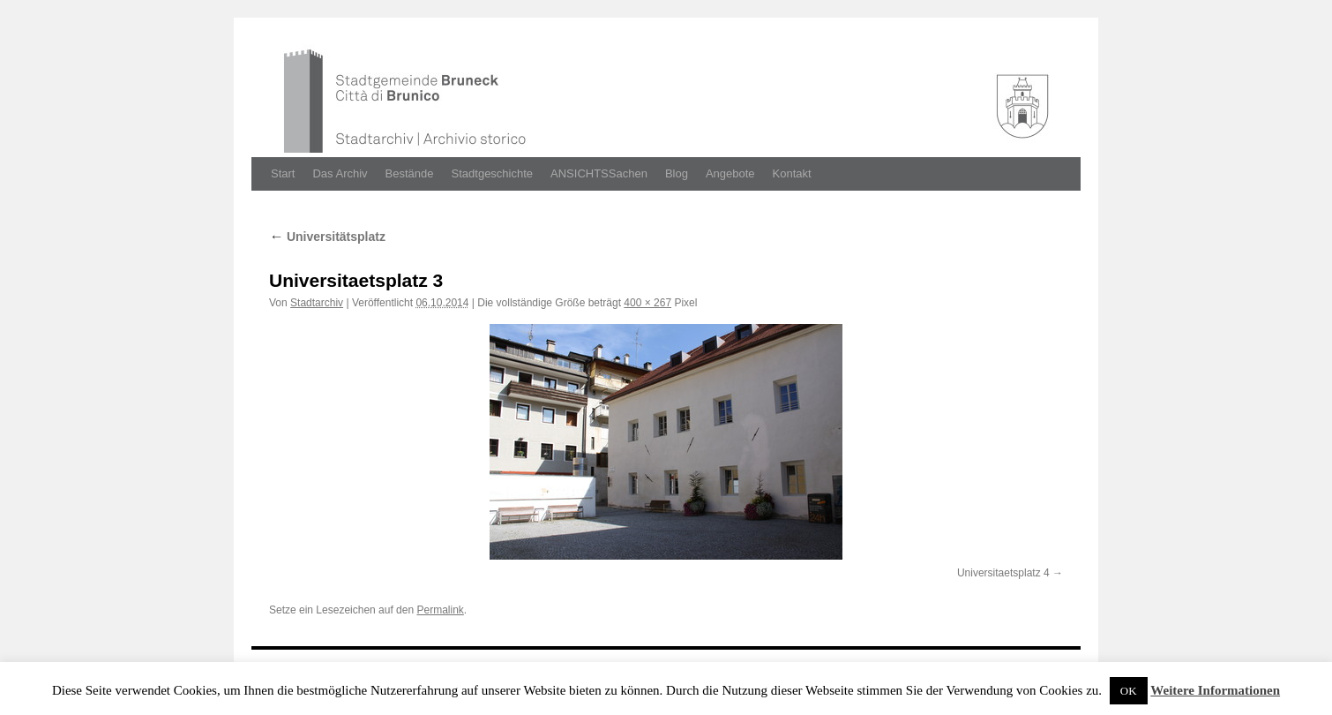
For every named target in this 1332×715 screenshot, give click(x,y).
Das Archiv (339, 173)
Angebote (730, 173)
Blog (676, 173)
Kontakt (792, 173)
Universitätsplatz (327, 237)
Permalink (439, 610)
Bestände (409, 173)
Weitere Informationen (1215, 690)
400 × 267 (647, 303)
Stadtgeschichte (493, 173)
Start (283, 173)
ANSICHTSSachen (598, 173)
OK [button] (1128, 690)
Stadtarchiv (316, 303)
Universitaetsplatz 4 (1003, 573)
